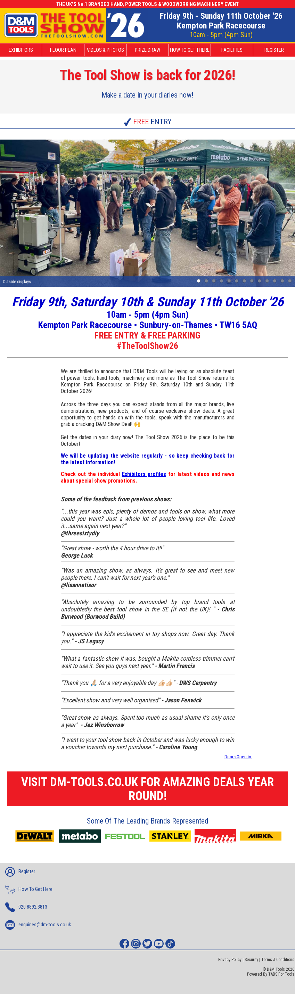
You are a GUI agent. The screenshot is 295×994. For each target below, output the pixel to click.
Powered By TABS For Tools (270, 974)
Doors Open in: (238, 756)
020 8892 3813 (26, 907)
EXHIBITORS (21, 50)
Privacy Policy (229, 959)
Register (20, 872)
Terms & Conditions (277, 959)
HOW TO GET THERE (190, 50)
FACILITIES (232, 50)
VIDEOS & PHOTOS (105, 50)
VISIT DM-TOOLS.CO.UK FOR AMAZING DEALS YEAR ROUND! (147, 789)
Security (251, 959)
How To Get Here (28, 889)
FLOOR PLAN (63, 50)
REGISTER (274, 50)
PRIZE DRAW (147, 50)
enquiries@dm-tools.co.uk (38, 925)
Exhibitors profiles (144, 474)
